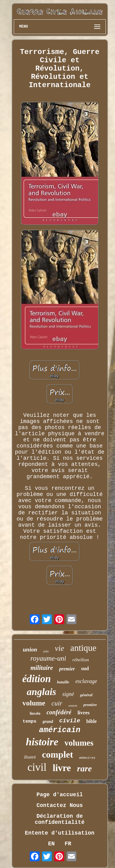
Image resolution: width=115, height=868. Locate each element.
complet (57, 754)
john (46, 651)
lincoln (35, 713)
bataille (63, 682)
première (90, 705)
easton (72, 705)
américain (59, 730)
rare (84, 768)
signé (68, 694)
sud (85, 668)
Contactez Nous (59, 805)
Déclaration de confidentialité (59, 819)
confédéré (59, 712)
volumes (79, 742)
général (86, 695)
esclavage (86, 681)
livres (84, 713)
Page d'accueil (59, 795)
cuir (57, 703)
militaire (41, 667)
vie (59, 648)
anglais (41, 691)
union (30, 649)
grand (48, 721)
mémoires (87, 758)
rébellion (80, 659)
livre (62, 767)
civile (69, 720)
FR (68, 844)
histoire (42, 741)
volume (33, 703)
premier (67, 668)
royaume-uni (48, 658)
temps (29, 721)
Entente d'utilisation (59, 833)
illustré (30, 757)
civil (36, 767)
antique (83, 648)
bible (91, 721)
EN (51, 844)
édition (36, 678)
